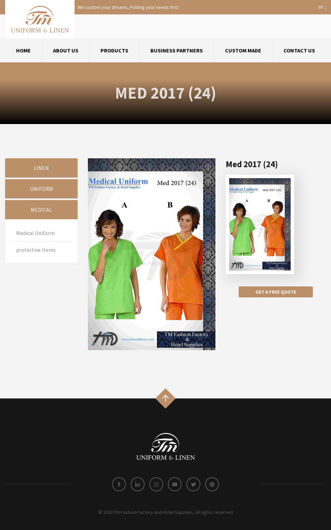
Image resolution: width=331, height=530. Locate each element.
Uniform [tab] (41, 188)
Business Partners (176, 50)
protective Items (36, 249)
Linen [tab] (41, 167)
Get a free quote (275, 292)
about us (65, 50)
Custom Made (243, 50)
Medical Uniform (35, 233)
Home (23, 50)
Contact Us (299, 50)
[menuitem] (23, 50)
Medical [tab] (41, 209)
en (320, 7)
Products (114, 50)
